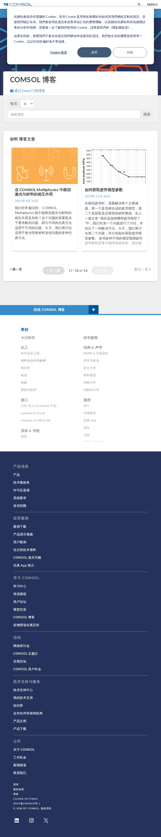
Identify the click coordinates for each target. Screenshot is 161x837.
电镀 (24, 382)
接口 (24, 399)
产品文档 (19, 721)
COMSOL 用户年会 (27, 669)
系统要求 (19, 498)
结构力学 (89, 382)
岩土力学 (89, 368)
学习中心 (19, 586)
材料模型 (89, 375)
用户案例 (19, 542)
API (86, 406)
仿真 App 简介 (23, 565)
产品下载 (19, 728)
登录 (16, 784)
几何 (86, 435)
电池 (24, 375)
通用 (87, 399)
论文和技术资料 (24, 549)
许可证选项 (21, 490)
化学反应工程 (30, 353)
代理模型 (89, 413)
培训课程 (19, 594)
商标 (16, 794)
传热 (24, 436)
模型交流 (19, 609)
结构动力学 (91, 390)
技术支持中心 (23, 690)
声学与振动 (91, 360)
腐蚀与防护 (29, 390)
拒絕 (130, 52)
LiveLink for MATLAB (35, 420)
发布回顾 (19, 505)
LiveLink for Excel (33, 413)
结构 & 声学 (92, 347)
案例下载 (19, 526)
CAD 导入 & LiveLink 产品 (38, 406)
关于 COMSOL (24, 749)
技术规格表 (21, 482)
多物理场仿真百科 (26, 625)
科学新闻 (90, 337)
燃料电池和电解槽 (33, 360)
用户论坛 (19, 601)
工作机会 (19, 757)
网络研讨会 (21, 645)
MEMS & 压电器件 (96, 353)
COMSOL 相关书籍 (27, 557)
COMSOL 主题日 (25, 653)
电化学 (25, 368)
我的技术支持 (23, 697)
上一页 (53, 270)
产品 (16, 474)
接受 (94, 52)
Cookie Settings (25, 798)
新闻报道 (19, 765)
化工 (24, 347)
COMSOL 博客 (24, 617)
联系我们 (19, 772)
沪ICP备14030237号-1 (26, 803)
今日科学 (28, 337)
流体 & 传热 (30, 430)
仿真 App (89, 420)
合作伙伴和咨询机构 (28, 713)
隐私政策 (18, 789)
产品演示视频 (23, 534)
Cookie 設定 (58, 52)
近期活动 (19, 661)
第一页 (16, 269)
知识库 (18, 705)
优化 (86, 427)
